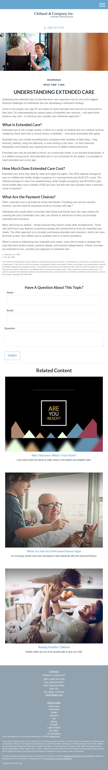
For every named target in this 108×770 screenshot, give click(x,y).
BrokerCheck (55, 736)
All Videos (54, 730)
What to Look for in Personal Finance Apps (54, 551)
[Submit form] (12, 356)
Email (10, 310)
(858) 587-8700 (54, 27)
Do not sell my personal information (59, 759)
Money (54, 721)
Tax (54, 718)
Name (10, 292)
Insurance (54, 715)
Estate (54, 712)
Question (10, 328)
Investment (54, 709)
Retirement (54, 706)
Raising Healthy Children (54, 647)
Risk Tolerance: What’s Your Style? (54, 455)
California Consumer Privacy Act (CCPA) (78, 756)
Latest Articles (54, 727)
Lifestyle (54, 724)
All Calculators (54, 733)
